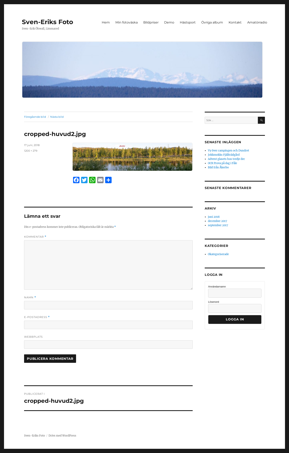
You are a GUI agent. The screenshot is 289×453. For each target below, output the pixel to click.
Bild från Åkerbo (218, 167)
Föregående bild (35, 116)
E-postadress (37, 317)
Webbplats (33, 336)
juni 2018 (214, 217)
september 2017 (218, 225)
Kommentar (35, 236)
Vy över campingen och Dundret (228, 150)
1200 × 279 (30, 150)
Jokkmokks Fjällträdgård (224, 154)
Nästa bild (57, 116)
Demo (169, 22)
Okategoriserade (218, 254)
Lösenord (213, 301)
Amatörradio (257, 22)
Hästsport (188, 22)
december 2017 (217, 221)
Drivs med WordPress (62, 435)
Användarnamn (217, 286)
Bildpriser (151, 22)
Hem (106, 22)
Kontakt (235, 22)
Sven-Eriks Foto (47, 22)
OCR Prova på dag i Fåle (222, 163)
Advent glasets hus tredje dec (226, 159)
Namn (30, 297)
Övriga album (212, 22)
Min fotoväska (126, 22)
